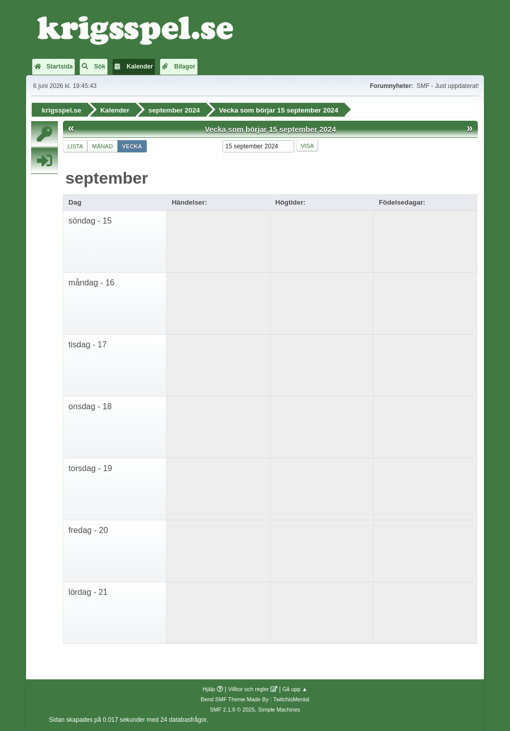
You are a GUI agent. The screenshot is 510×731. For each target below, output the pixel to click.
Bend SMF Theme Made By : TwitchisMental (255, 699)
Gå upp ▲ (294, 689)
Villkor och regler (248, 689)
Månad (102, 146)
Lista (75, 146)
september (106, 177)
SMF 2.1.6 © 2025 (232, 709)
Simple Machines (279, 709)
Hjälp (209, 689)
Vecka (132, 146)
